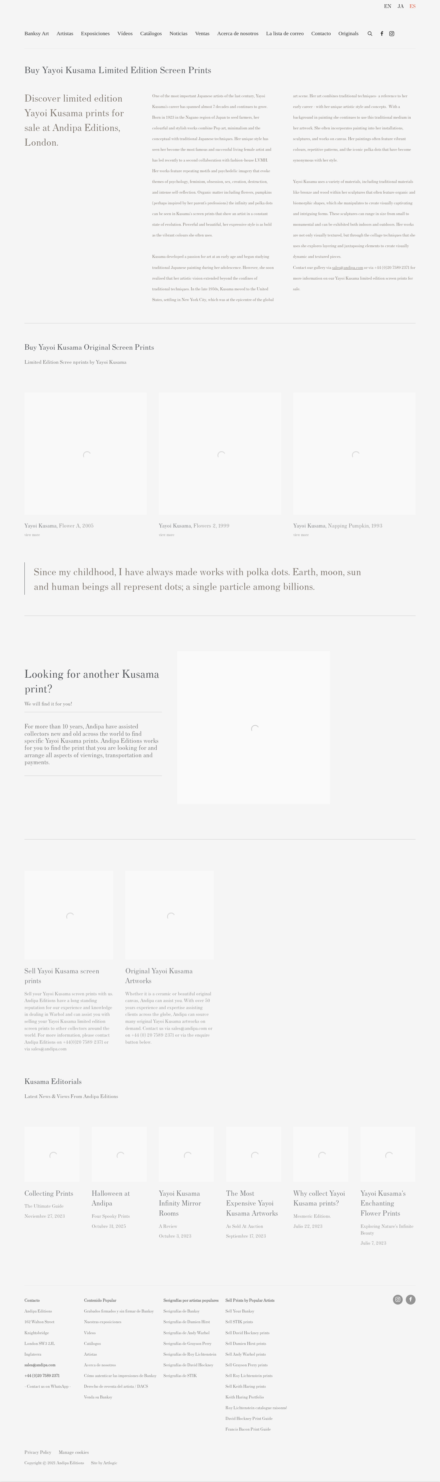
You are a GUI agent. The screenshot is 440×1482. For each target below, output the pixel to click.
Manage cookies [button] (74, 1452)
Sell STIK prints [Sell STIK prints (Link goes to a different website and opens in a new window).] (239, 1321)
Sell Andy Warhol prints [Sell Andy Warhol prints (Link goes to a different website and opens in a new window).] (246, 1354)
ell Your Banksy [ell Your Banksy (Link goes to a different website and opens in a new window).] (241, 1310)
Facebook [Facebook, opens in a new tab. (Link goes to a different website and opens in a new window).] (382, 34)
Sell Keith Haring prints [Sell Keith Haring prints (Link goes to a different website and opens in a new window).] (246, 1386)
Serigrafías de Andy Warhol (186, 1332)
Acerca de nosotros (237, 33)
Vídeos (125, 33)
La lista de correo (285, 33)
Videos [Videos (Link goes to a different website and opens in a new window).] (90, 1332)
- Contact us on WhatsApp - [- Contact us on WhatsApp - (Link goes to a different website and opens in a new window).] (47, 1386)
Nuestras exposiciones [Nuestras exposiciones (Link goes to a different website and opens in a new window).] (102, 1321)
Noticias (179, 33)
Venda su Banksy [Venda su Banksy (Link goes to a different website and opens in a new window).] (98, 1396)
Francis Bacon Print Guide (248, 1429)
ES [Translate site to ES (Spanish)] (412, 5)
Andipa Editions (45, 18)
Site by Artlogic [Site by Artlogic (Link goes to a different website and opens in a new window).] (104, 1462)
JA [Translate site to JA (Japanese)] (401, 5)
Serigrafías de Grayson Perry (187, 1343)
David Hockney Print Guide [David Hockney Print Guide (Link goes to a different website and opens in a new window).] (249, 1418)
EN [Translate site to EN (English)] (387, 5)
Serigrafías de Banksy (181, 1310)
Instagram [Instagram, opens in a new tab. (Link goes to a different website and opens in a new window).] (392, 34)
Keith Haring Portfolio (245, 1396)
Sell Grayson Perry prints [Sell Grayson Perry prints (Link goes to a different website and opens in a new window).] (247, 1364)
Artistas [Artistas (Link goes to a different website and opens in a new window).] (90, 1354)
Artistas (65, 33)
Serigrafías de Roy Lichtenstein (189, 1354)
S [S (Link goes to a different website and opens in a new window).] (227, 1310)
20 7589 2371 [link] (48, 1375)
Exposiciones (95, 33)
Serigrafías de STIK (180, 1375)
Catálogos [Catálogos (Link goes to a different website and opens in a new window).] (92, 1343)
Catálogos (151, 33)
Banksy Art (36, 33)
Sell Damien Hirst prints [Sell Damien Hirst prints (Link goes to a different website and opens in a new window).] (246, 1343)
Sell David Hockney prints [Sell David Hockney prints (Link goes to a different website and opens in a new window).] (248, 1332)
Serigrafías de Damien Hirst (186, 1321)
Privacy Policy (37, 1452)
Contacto (321, 33)
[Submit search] (370, 32)
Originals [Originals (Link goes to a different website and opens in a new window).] (349, 33)
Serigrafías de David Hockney (188, 1364)
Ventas (202, 33)
